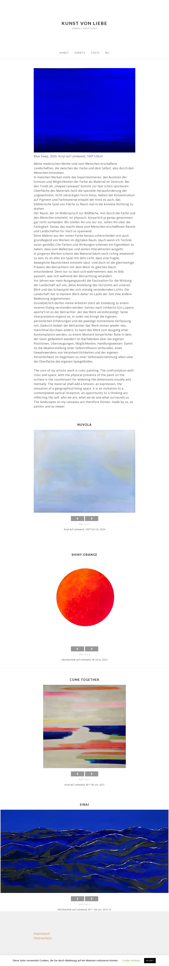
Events (80, 52)
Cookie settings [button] (131, 960)
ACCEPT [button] (150, 960)
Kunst (64, 52)
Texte (95, 52)
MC (107, 52)
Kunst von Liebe (84, 23)
